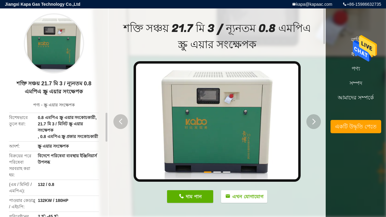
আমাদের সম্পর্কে (356, 98)
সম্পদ (356, 83)
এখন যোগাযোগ (247, 196)
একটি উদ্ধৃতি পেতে (356, 127)
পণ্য (36, 104)
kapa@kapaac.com (314, 4)
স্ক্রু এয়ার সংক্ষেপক (59, 104)
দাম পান (193, 196)
